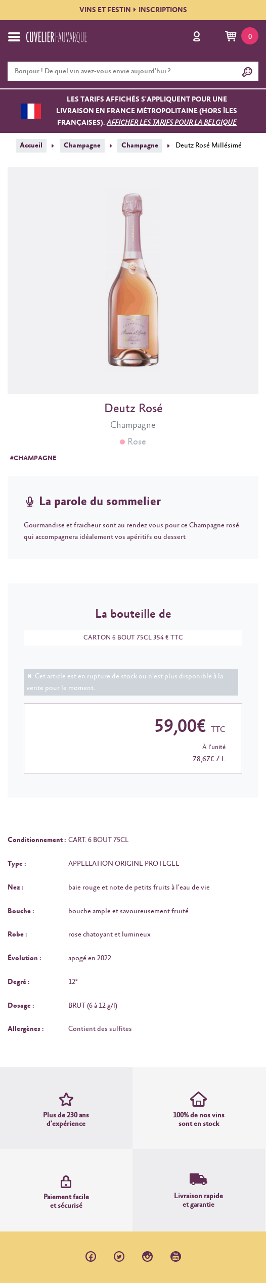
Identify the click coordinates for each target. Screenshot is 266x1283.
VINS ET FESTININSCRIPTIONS (133, 10)
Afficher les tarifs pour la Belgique (172, 123)
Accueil (31, 145)
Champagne (82, 145)
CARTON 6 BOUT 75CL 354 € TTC (128, 638)
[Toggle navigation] (14, 37)
